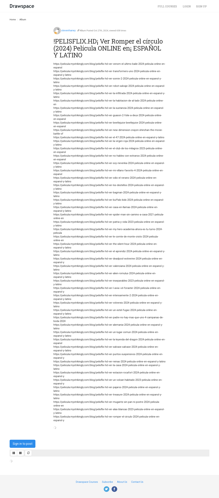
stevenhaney (68, 30)
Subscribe (107, 482)
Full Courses (167, 6)
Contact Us (137, 482)
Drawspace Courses (87, 482)
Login (187, 6)
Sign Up (201, 6)
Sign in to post (22, 444)
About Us (122, 482)
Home (13, 19)
